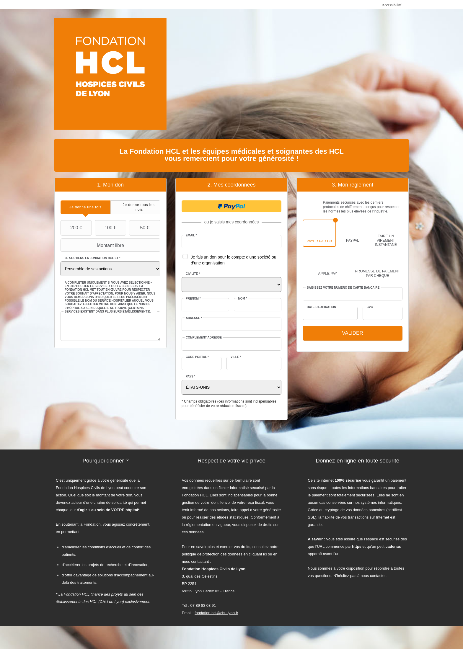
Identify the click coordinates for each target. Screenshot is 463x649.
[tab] (85, 207)
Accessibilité (392, 5)
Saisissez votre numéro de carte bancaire (343, 287)
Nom (242, 298)
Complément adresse (204, 337)
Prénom (193, 298)
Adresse (194, 318)
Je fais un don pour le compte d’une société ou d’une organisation (233, 260)
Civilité (193, 273)
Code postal (197, 357)
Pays (190, 376)
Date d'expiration (321, 307)
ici (265, 554)
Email (191, 235)
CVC (370, 307)
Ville (236, 357)
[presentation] (85, 207)
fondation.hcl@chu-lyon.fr (216, 613)
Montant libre (93, 245)
